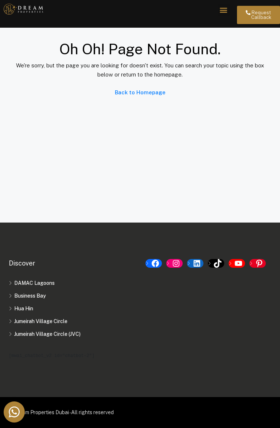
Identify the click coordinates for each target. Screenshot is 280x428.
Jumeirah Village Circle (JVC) (47, 334)
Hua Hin (23, 308)
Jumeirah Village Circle (40, 321)
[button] (224, 10)
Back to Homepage (140, 92)
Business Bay (30, 296)
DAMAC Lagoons (34, 283)
